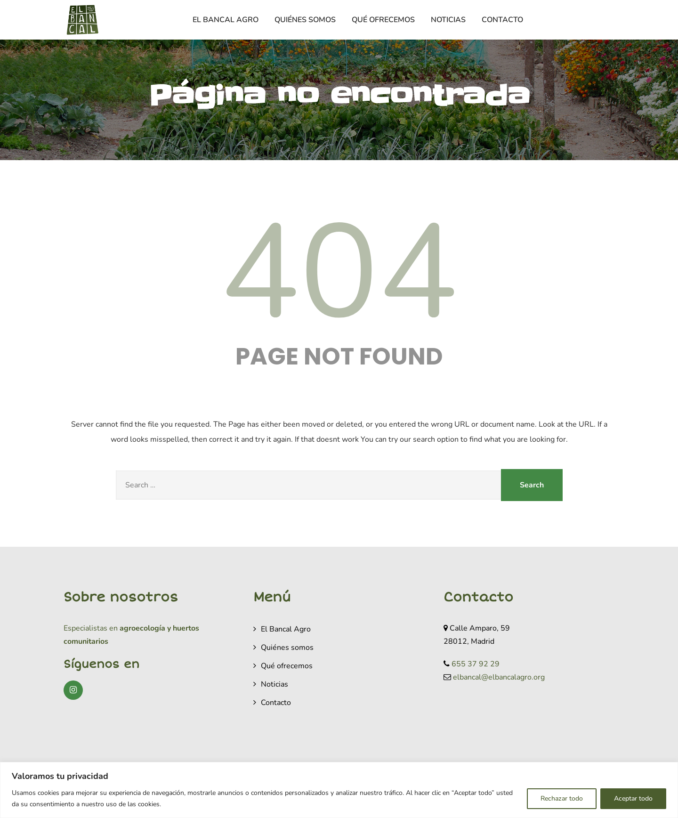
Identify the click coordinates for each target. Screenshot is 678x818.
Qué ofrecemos (383, 20)
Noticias (448, 20)
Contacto (502, 20)
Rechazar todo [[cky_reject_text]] (562, 798)
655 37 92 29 (476, 664)
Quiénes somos (305, 20)
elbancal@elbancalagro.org (499, 677)
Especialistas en (91, 628)
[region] (339, 790)
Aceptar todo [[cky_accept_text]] (633, 798)
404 (339, 273)
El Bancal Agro (225, 20)
